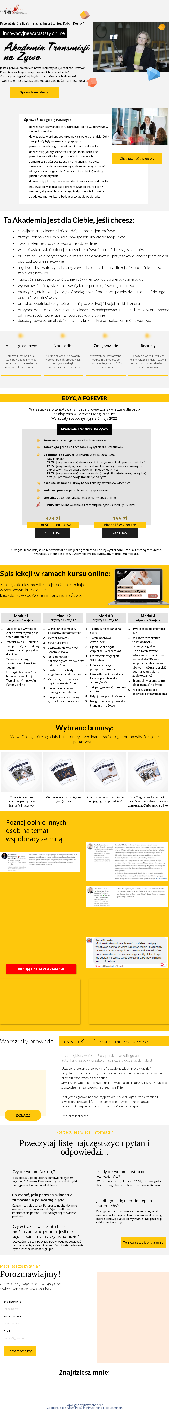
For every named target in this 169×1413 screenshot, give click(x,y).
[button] (34, 92)
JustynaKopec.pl (93, 1405)
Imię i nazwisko (12, 1302)
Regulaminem (113, 1408)
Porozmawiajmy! (20, 1351)
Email (7, 1331)
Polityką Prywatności (88, 1408)
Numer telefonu (13, 1316)
